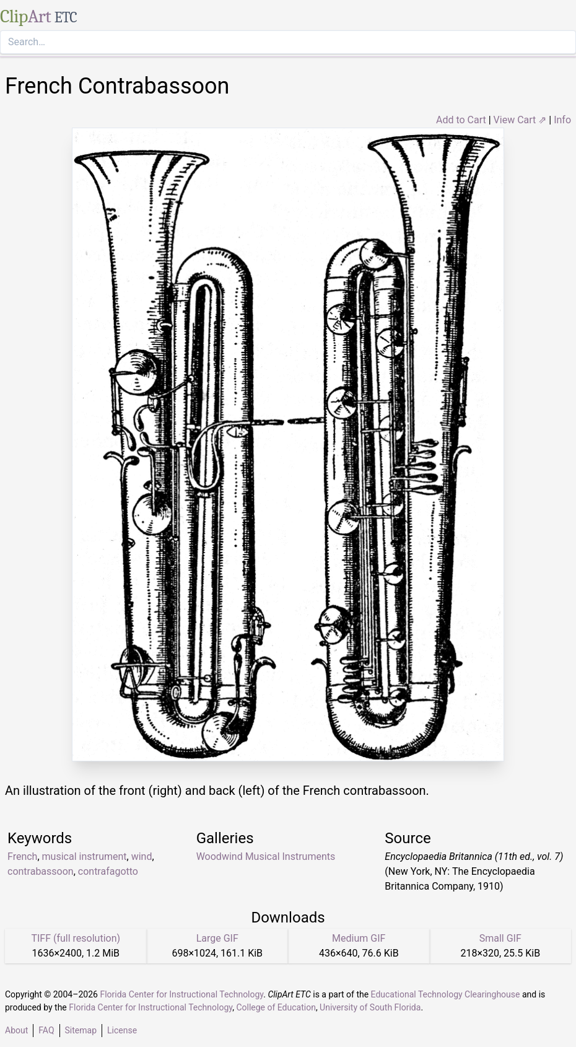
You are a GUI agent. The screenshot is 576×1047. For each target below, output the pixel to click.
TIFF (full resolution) (75, 938)
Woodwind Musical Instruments (266, 856)
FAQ (46, 1030)
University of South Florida (370, 1007)
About (16, 1030)
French (22, 856)
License (122, 1030)
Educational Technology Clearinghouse (445, 994)
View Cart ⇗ (520, 120)
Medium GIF (358, 938)
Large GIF (217, 938)
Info (562, 120)
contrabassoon (40, 871)
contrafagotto (108, 871)
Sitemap (81, 1030)
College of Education (276, 1007)
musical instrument (84, 856)
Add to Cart (461, 120)
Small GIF (500, 938)
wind (141, 856)
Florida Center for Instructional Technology (181, 994)
